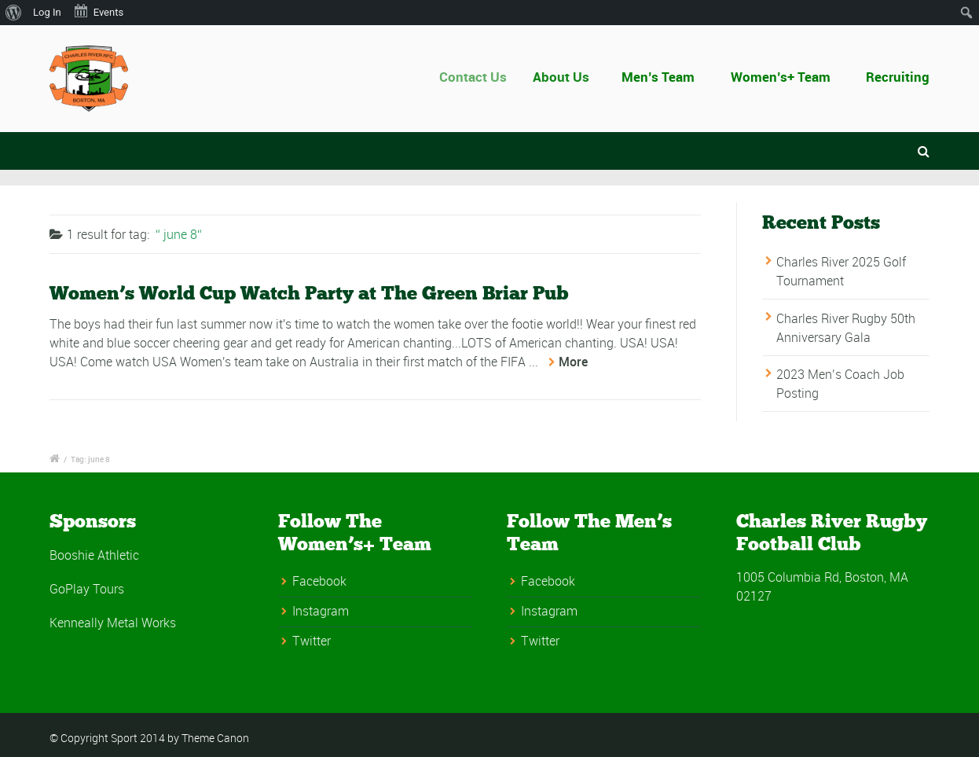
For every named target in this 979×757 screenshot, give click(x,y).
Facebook (319, 581)
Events (98, 11)
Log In (47, 12)
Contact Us (479, 77)
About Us (565, 77)
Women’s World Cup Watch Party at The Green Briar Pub (309, 292)
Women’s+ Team (780, 77)
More (573, 361)
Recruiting (898, 77)
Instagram (320, 610)
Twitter (311, 640)
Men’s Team (658, 77)
